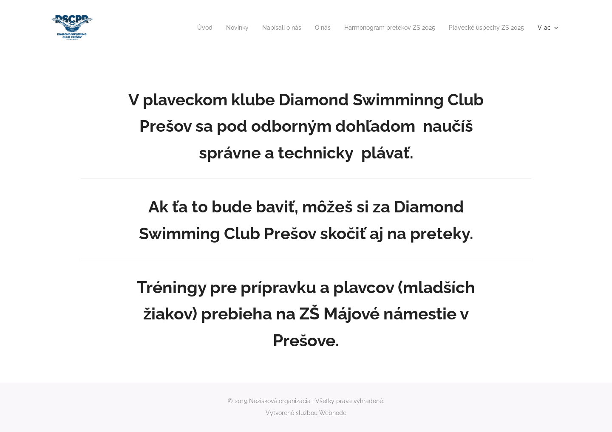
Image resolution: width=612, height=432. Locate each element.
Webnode (332, 412)
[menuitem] (183, 27)
